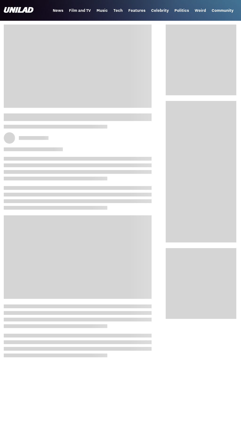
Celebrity (160, 10)
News (58, 10)
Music (102, 10)
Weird (200, 10)
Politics (181, 10)
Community (222, 10)
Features (136, 10)
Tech (118, 10)
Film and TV (80, 10)
